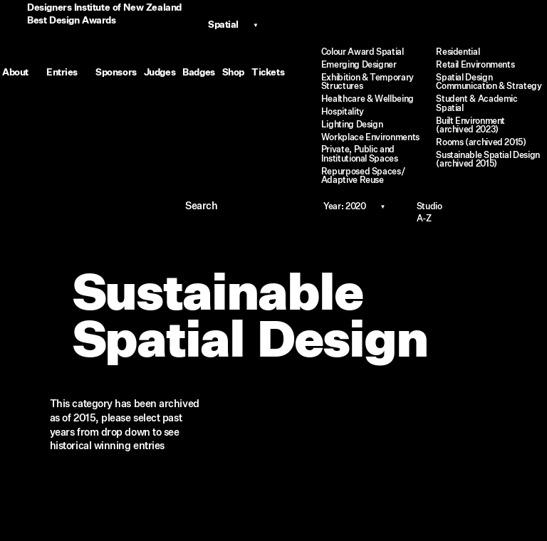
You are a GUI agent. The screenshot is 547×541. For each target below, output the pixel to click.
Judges (160, 89)
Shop (233, 89)
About (15, 89)
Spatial (223, 23)
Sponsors (116, 89)
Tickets (267, 89)
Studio (460, 213)
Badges (198, 89)
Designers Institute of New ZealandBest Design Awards (104, 31)
